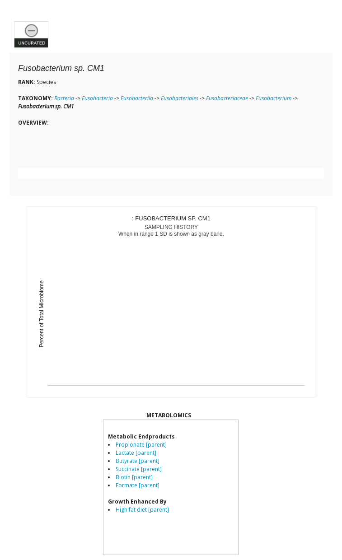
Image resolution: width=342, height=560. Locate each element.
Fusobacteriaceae (227, 98)
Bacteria (64, 98)
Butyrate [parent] (137, 461)
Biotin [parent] (134, 477)
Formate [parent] (137, 485)
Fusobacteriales (179, 98)
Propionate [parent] (141, 444)
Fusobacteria (97, 98)
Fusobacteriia (137, 98)
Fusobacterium (273, 98)
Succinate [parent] (139, 469)
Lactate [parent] (136, 453)
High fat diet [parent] (142, 509)
